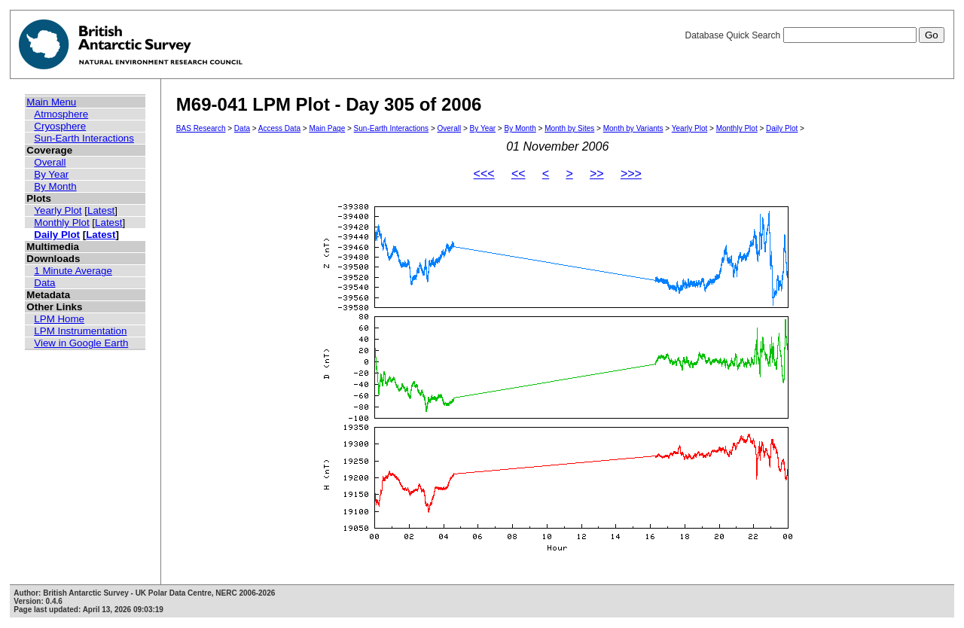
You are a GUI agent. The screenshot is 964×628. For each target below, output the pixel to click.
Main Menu (51, 102)
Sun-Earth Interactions (84, 138)
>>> (631, 173)
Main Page (327, 128)
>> (597, 173)
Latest (100, 210)
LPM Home (59, 319)
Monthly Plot (61, 222)
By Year (51, 174)
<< (518, 173)
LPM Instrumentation (80, 331)
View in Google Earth (81, 343)
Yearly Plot (57, 210)
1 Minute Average (73, 270)
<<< (484, 173)
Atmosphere (61, 114)
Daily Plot (57, 234)
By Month (55, 186)
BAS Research (201, 128)
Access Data (279, 128)
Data (44, 282)
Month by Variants (633, 128)
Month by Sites (569, 128)
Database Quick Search (814, 35)
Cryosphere (60, 126)
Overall (50, 162)
